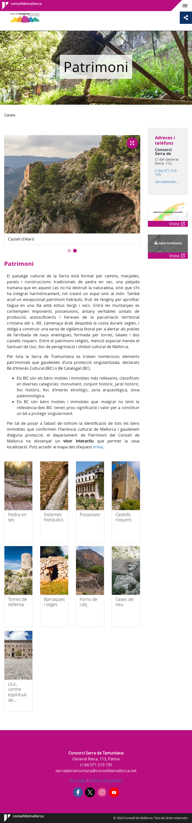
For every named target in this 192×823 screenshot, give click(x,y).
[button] (69, 251)
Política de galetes (105, 780)
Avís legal (77, 780)
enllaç (98, 447)
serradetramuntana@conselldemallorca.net (167, 182)
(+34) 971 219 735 (166, 173)
